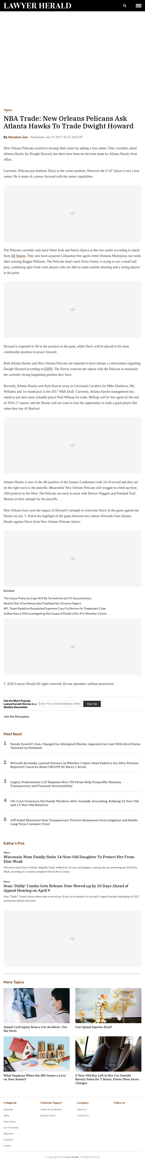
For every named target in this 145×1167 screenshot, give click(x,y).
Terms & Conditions (51, 1109)
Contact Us (83, 1115)
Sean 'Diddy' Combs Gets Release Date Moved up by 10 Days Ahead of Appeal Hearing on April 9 (66, 888)
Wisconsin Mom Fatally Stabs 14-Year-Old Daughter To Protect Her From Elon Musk (69, 859)
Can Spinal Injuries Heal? (93, 1027)
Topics (8, 110)
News (7, 852)
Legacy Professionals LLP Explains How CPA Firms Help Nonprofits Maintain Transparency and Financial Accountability (65, 784)
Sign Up (92, 703)
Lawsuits (8, 1139)
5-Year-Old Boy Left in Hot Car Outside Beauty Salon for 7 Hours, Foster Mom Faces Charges (107, 1079)
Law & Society (11, 1127)
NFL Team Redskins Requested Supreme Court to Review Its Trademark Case (55, 608)
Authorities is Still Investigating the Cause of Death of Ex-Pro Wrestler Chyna (55, 613)
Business (8, 1133)
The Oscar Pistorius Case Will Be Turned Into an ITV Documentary (48, 598)
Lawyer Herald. (71, 1156)
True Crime (9, 1121)
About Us (82, 1109)
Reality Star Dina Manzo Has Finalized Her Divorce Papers (42, 603)
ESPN (48, 369)
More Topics (14, 982)
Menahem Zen (18, 137)
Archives (8, 1109)
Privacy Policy (48, 1115)
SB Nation (18, 256)
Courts (7, 1145)
